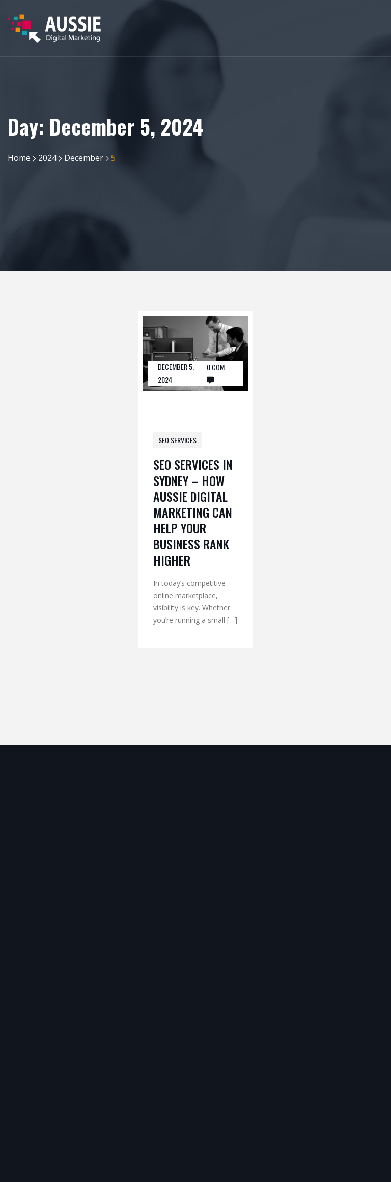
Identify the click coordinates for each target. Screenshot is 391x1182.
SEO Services (177, 440)
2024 (47, 158)
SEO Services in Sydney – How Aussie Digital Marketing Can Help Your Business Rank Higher (193, 512)
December (83, 158)
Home (19, 158)
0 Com (216, 367)
